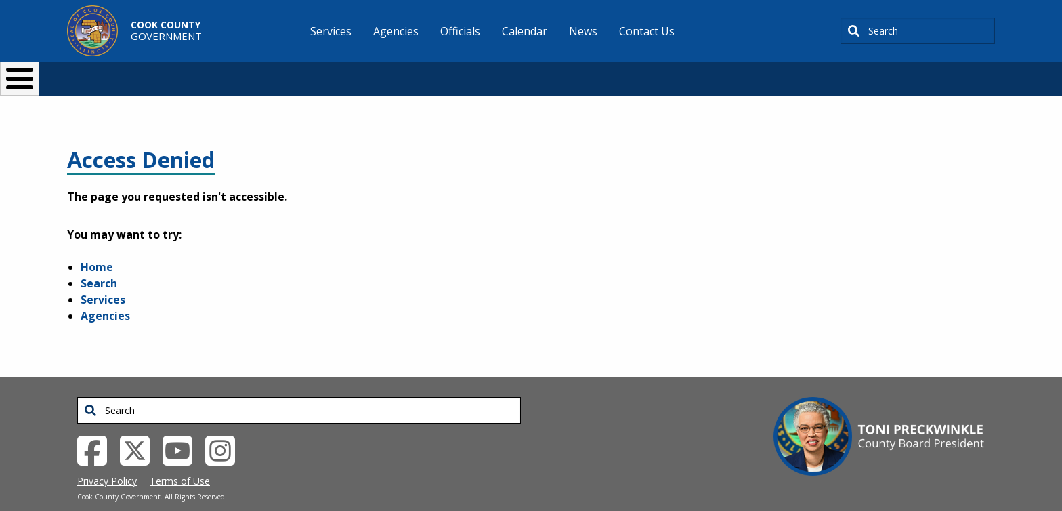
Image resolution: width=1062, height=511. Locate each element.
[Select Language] (762, 72)
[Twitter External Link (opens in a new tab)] (140, 427)
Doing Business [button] (494, 72)
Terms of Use (180, 458)
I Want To (259, 72)
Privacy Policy (107, 458)
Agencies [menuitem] (396, 31)
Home (97, 244)
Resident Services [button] (387, 72)
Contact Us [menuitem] (647, 31)
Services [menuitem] (331, 31)
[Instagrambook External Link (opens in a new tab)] (225, 427)
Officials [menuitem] (460, 31)
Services (103, 277)
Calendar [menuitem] (524, 31)
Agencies (105, 293)
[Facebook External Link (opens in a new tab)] (97, 427)
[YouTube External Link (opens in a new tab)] (183, 427)
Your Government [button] (610, 72)
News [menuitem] (583, 31)
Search (99, 260)
